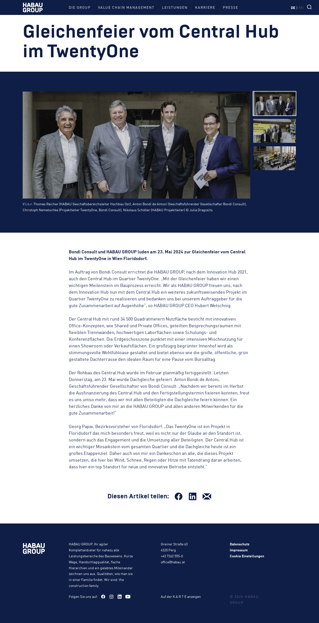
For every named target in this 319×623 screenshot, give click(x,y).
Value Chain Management (126, 7)
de (293, 7)
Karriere (205, 7)
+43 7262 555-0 (172, 555)
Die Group (80, 7)
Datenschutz (239, 543)
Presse (230, 7)
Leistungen (175, 7)
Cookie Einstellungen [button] (247, 555)
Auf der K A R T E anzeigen (181, 596)
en (301, 7)
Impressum (239, 549)
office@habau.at (173, 561)
